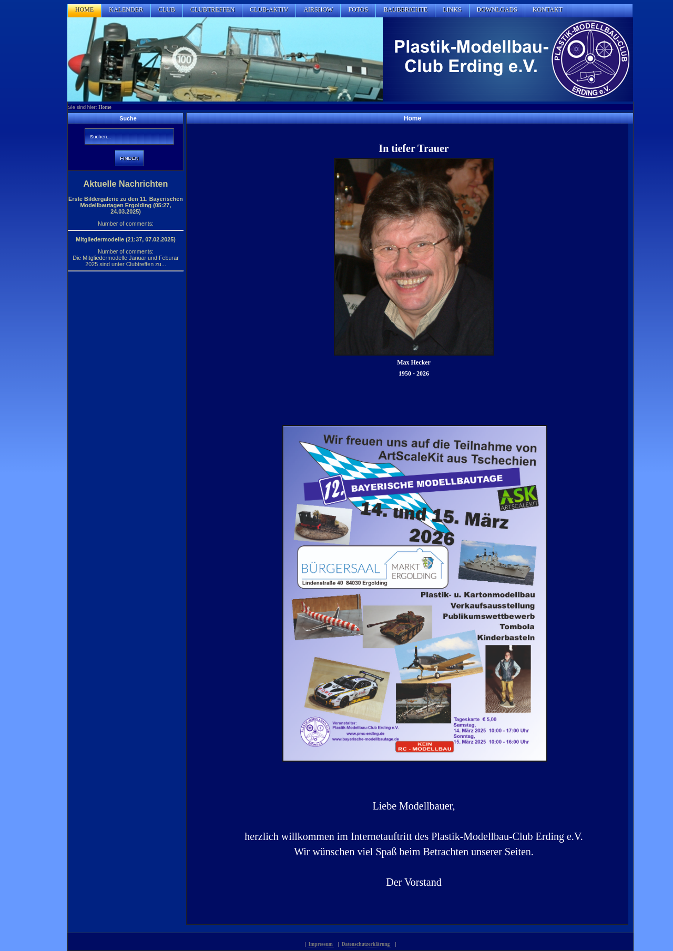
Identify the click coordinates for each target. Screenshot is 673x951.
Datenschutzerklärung (366, 944)
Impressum (321, 944)
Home (104, 107)
